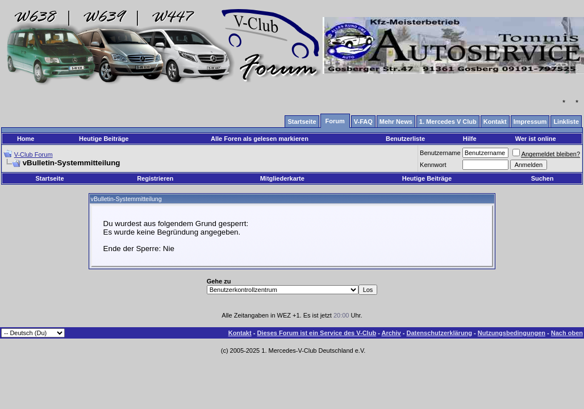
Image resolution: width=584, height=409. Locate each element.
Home (26, 138)
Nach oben (567, 332)
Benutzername (440, 152)
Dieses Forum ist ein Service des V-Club (316, 332)
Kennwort (433, 164)
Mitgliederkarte (282, 178)
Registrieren (155, 178)
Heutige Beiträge (103, 138)
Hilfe (470, 138)
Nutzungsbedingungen (511, 332)
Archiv (391, 332)
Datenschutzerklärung (440, 332)
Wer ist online (535, 138)
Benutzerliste (405, 138)
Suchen (542, 178)
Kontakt (240, 332)
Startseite (49, 178)
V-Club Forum (33, 154)
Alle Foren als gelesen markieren (259, 138)
